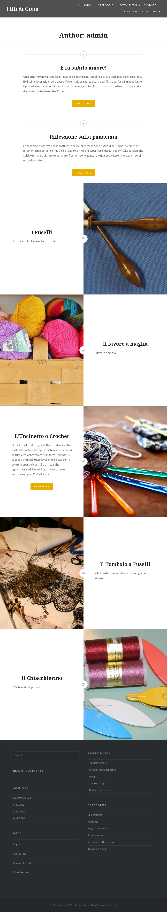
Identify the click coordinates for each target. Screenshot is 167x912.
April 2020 (19, 818)
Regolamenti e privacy (141, 11)
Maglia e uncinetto (98, 828)
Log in (16, 844)
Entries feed (19, 853)
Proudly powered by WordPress (65, 905)
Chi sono (84, 5)
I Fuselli (92, 776)
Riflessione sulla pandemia (102, 769)
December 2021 (22, 797)
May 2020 (18, 811)
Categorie (105, 5)
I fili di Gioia (22, 8)
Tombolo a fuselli (97, 848)
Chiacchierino (95, 814)
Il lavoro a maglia (97, 783)
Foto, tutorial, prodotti (139, 5)
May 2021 (18, 804)
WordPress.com (110, 905)
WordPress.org (21, 872)
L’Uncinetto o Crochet (99, 790)
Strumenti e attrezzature (101, 842)
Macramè (93, 821)
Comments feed (22, 863)
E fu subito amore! (98, 762)
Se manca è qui (95, 835)
